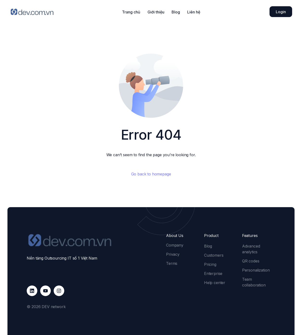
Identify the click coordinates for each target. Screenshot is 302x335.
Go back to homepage (151, 174)
